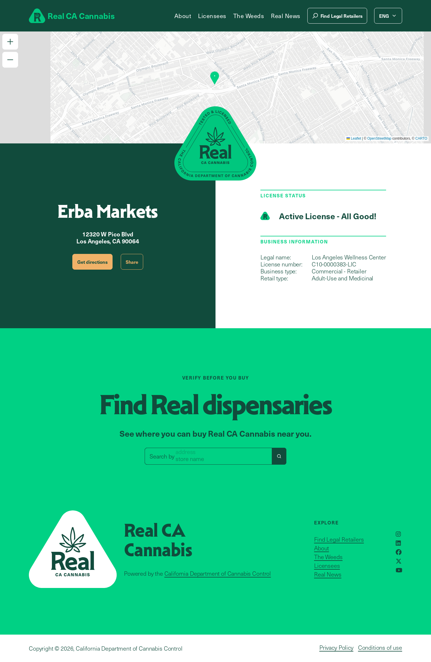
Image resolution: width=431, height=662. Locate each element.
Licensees (212, 15)
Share (132, 262)
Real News (285, 15)
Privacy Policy (336, 647)
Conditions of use (380, 647)
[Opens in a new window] (398, 534)
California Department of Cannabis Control (217, 573)
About (182, 15)
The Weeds (248, 15)
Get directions (92, 262)
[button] (10, 42)
